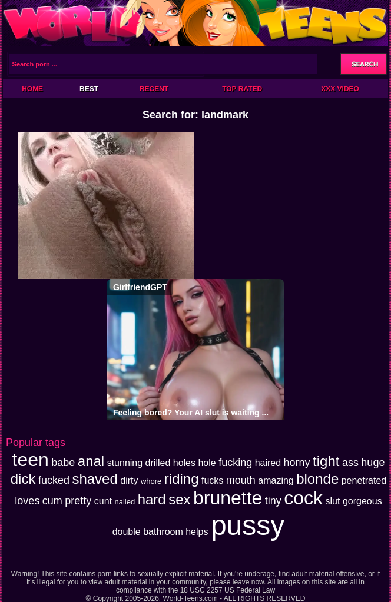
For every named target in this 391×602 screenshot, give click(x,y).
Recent (154, 89)
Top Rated (242, 89)
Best (88, 89)
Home (32, 89)
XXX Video (340, 89)
